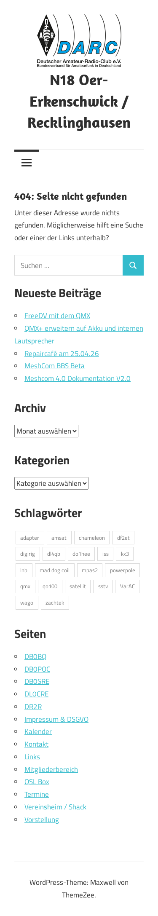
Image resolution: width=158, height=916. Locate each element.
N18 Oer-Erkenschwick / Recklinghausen (79, 100)
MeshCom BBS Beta (54, 365)
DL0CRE (36, 693)
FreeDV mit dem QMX (57, 315)
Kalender (38, 731)
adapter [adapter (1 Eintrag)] (29, 537)
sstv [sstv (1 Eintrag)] (103, 586)
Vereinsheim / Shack (55, 806)
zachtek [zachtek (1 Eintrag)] (55, 602)
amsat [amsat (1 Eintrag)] (59, 537)
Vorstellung (41, 819)
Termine (36, 794)
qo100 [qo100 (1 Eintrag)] (50, 586)
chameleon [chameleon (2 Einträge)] (92, 537)
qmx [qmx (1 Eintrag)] (25, 586)
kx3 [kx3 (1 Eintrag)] (125, 553)
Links (32, 756)
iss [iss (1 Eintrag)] (105, 553)
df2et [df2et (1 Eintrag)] (123, 537)
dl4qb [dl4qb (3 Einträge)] (53, 553)
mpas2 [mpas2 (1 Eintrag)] (90, 570)
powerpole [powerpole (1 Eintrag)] (122, 570)
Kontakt (36, 744)
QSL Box (36, 781)
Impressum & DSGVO (56, 719)
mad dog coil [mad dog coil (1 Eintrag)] (55, 570)
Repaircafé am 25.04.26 (61, 353)
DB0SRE (36, 681)
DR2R (33, 706)
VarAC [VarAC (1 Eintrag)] (127, 586)
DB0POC (37, 669)
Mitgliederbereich (51, 769)
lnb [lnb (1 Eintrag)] (23, 570)
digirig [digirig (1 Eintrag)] (27, 553)
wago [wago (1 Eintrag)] (26, 602)
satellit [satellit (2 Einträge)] (78, 586)
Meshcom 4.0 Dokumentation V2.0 (77, 378)
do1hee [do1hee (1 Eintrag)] (81, 553)
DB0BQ (35, 656)
